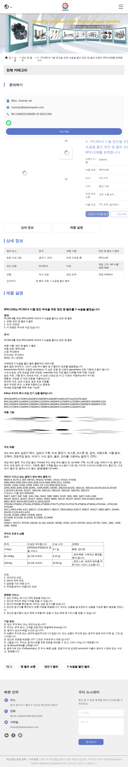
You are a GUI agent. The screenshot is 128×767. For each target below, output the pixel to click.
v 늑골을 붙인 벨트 (78, 666)
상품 (15, 59)
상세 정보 (27, 227)
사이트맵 (33, 759)
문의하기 (91, 742)
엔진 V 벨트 (51, 666)
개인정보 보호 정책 (16, 759)
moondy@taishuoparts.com (27, 107)
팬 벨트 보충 (28, 666)
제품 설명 (76, 227)
